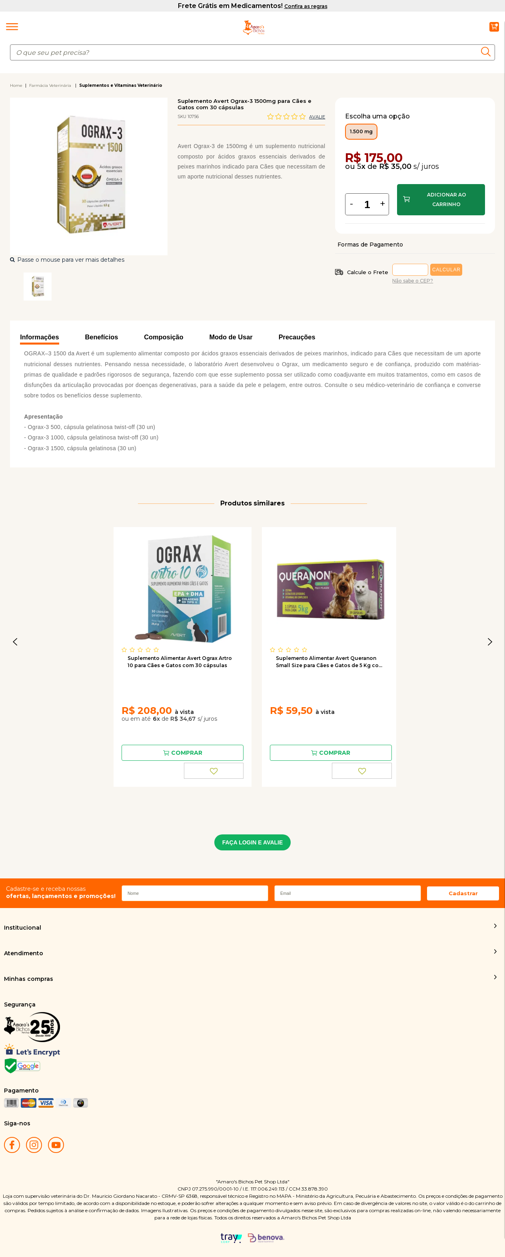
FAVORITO (214, 771)
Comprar (441, 199)
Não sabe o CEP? (412, 281)
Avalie (317, 117)
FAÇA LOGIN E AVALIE (252, 842)
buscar (488, 51)
